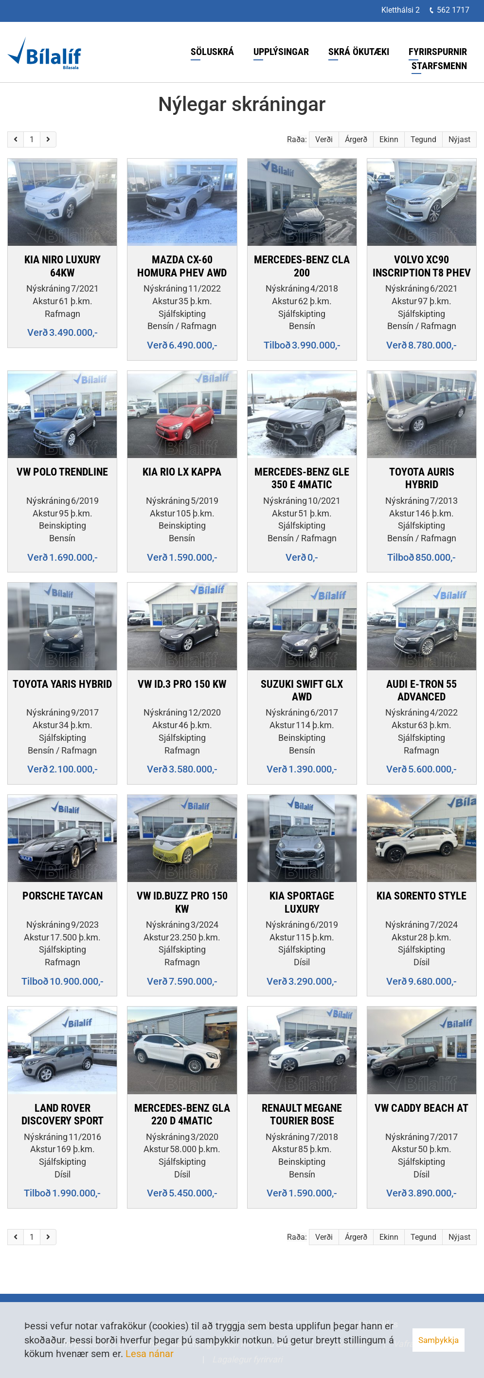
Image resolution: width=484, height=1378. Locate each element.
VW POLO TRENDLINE (62, 472)
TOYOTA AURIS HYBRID (421, 478)
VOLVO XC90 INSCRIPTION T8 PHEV (422, 266)
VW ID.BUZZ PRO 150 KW (182, 902)
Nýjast (459, 139)
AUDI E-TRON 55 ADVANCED (421, 690)
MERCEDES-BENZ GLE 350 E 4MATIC (301, 478)
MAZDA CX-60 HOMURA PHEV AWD (182, 266)
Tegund (423, 139)
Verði (324, 139)
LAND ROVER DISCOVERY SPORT (62, 1114)
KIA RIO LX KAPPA (182, 472)
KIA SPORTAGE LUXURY (301, 902)
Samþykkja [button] (438, 1340)
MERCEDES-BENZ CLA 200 (302, 266)
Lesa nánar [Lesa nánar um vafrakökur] (149, 1354)
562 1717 (453, 10)
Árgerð (356, 139)
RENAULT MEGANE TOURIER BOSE (302, 1114)
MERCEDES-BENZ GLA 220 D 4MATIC (182, 1114)
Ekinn (388, 139)
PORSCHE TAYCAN (62, 896)
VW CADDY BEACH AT (421, 1108)
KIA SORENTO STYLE (421, 896)
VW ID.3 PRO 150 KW (182, 684)
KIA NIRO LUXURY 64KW (62, 266)
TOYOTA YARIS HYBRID (62, 684)
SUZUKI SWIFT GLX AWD (302, 690)
